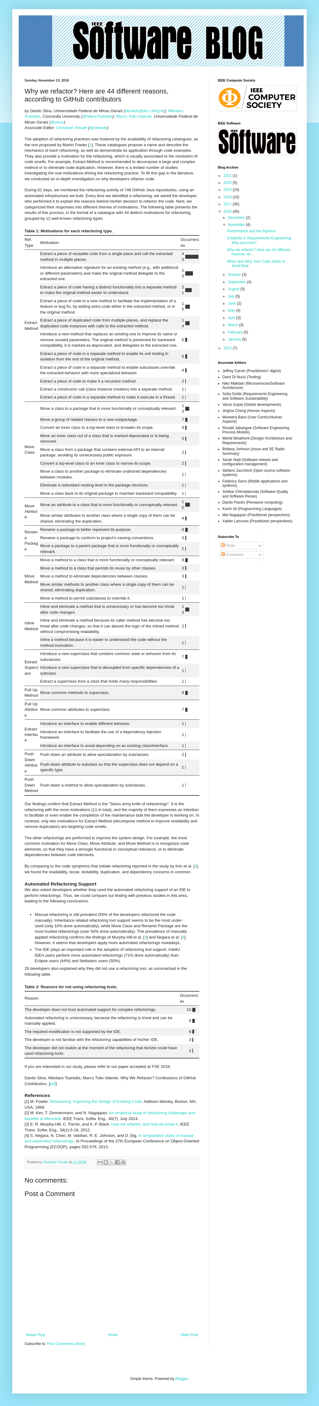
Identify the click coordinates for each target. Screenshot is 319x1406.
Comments (232, 555)
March (233, 325)
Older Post (189, 1335)
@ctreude (98, 127)
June (232, 303)
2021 (228, 175)
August (234, 289)
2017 (228, 204)
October (235, 274)
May (232, 310)
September (237, 282)
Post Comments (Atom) (66, 1344)
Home (113, 1335)
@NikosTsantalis (98, 116)
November (237, 225)
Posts (228, 545)
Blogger (181, 1379)
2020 (228, 183)
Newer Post (35, 1335)
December (237, 217)
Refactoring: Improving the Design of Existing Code (96, 1101)
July (232, 296)
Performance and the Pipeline (251, 231)
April (232, 318)
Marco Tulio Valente (134, 116)
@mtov (57, 122)
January (235, 339)
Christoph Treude (71, 127)
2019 (228, 190)
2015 (228, 348)
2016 (228, 211)
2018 (228, 197)
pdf (53, 1083)
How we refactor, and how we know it (144, 1124)
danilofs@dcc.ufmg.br (144, 111)
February (236, 332)
